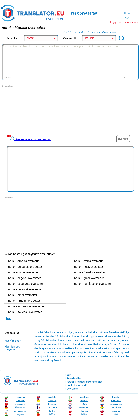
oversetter (84, 407)
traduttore (84, 397)
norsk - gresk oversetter (89, 278)
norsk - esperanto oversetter (26, 283)
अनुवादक (20, 414)
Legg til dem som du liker (124, 22)
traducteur (52, 407)
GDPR (69, 375)
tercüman (116, 411)
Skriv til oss (72, 389)
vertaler (84, 404)
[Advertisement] (29, 110)
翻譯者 (52, 414)
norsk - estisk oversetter (89, 261)
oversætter (20, 404)
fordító (52, 411)
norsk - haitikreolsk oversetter (93, 283)
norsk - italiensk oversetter (25, 312)
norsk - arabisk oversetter (24, 261)
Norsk (127, 13)
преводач (20, 397)
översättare (116, 407)
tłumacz (84, 411)
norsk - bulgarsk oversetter (25, 266)
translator (52, 397)
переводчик (116, 404)
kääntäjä (52, 404)
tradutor (116, 397)
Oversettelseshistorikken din (33, 139)
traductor (52, 400)
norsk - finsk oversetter (88, 266)
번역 (116, 414)
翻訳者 (84, 414)
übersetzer (20, 407)
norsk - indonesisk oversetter (26, 306)
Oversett (123, 138)
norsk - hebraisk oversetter (25, 289)
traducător (116, 400)
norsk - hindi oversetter (22, 295)
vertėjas (84, 400)
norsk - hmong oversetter (24, 300)
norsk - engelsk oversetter (24, 278)
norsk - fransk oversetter (89, 272)
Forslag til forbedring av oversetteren (84, 382)
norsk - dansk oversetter (23, 272)
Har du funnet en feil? (77, 385)
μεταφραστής (20, 411)
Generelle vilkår (74, 378)
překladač (20, 400)
